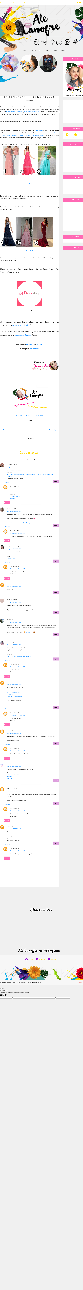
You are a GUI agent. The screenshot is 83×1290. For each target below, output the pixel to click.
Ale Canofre (15, 490)
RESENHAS (55, 50)
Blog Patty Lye (11, 660)
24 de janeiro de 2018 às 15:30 (14, 794)
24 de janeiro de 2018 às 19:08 (14, 832)
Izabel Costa (12, 792)
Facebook (35, 313)
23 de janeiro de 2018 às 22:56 (14, 736)
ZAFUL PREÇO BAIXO (13, 695)
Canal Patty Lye (20, 660)
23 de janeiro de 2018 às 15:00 (14, 606)
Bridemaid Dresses (38, 139)
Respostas (7, 486)
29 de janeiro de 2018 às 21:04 (17, 670)
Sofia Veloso (12, 468)
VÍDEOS (63, 50)
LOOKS (47, 50)
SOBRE (7, 2)
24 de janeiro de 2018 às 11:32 (14, 770)
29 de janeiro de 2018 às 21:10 (17, 814)
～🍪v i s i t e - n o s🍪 (28, 635)
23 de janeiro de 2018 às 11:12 (17, 536)
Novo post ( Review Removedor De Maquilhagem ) (21, 478)
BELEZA (25, 50)
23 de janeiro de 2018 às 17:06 (14, 688)
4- (27, 254)
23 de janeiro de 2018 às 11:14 (17, 572)
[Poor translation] (4, 998)
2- (29, 187)
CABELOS (33, 50)
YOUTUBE (67, 135)
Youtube (39, 348)
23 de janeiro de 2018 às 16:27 (14, 626)
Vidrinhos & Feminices (13, 777)
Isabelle (10, 623)
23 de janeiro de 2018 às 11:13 (14, 590)
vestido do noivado (20, 329)
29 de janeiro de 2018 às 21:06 (17, 718)
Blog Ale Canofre (15, 500)
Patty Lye (10, 645)
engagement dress (23, 338)
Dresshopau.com (26, 313)
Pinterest (41, 419)
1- (27, 187)
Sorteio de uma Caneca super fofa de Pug (18, 526)
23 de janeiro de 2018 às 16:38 (14, 648)
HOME (1, 2)
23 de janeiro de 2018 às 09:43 (14, 552)
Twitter (30, 419)
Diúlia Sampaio (12, 512)
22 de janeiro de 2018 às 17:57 (14, 470)
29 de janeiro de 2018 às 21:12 (17, 854)
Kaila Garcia (11, 734)
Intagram (9, 480)
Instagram (28, 660)
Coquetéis (27, 115)
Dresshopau (53, 110)
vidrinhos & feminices (15, 767)
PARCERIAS (22, 2)
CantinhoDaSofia (41, 478)
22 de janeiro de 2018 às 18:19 (14, 514)
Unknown (10, 829)
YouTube (12, 502)
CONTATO (14, 2)
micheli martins (13, 685)
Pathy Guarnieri (13, 550)
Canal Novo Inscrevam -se (14, 700)
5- (30, 254)
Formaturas (19, 115)
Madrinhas (35, 115)
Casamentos (10, 115)
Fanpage (9, 779)
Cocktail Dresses (24, 139)
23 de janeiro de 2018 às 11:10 (17, 492)
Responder (56, 484)
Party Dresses (12, 139)
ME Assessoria (12, 603)
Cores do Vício (11, 562)
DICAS (40, 50)
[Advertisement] (20, 84)
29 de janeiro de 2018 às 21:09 (17, 754)
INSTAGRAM (75, 135)
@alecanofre (34, 352)
